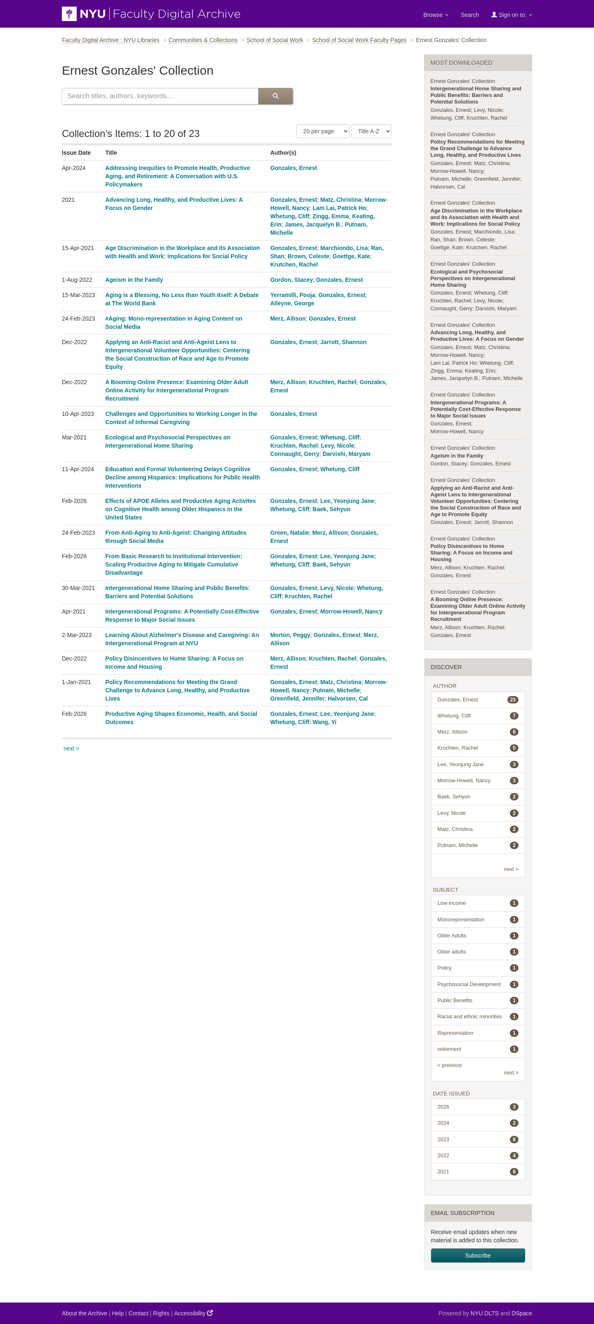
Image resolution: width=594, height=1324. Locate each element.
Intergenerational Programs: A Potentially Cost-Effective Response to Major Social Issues (476, 409)
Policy (478, 968)
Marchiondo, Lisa (344, 248)
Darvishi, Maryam (346, 454)
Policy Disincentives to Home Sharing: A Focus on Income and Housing (472, 552)
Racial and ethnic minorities (478, 1016)
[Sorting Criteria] (371, 131)
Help (118, 1313)
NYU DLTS (485, 1313)
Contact (138, 1313)
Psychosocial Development (478, 984)
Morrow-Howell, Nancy (351, 611)
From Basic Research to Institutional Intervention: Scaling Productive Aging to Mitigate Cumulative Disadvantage (173, 564)
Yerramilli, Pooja (292, 295)
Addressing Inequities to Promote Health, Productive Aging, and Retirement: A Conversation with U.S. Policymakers (177, 176)
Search (470, 15)
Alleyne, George (292, 303)
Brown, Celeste (308, 256)
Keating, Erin (480, 371)
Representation (478, 1033)
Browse (435, 15)
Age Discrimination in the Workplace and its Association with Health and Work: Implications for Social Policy (476, 217)
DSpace (522, 1313)
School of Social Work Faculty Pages (359, 40)
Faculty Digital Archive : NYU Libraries (111, 40)
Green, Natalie (289, 532)
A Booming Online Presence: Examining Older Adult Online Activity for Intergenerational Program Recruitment (176, 390)
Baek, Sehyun (332, 509)
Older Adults (478, 935)
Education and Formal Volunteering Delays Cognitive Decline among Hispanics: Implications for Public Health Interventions (182, 477)
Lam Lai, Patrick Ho (339, 208)
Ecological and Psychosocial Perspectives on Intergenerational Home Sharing (473, 278)
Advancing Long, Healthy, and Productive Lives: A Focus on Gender (477, 335)
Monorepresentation (478, 919)
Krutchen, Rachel (294, 264)
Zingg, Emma (331, 216)
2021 (478, 1171)
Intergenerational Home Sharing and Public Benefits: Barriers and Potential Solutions (476, 95)
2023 (478, 1139)
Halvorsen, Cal (348, 698)
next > (72, 748)
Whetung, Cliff (289, 216)
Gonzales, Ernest (293, 168)
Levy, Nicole (337, 445)
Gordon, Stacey (291, 279)
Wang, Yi (325, 722)
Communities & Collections (203, 40)
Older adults (478, 952)
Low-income (478, 903)
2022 (478, 1155)
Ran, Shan (443, 239)
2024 (478, 1123)
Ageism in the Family (134, 279)
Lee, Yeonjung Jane (347, 501)
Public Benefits (478, 1000)
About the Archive (84, 1313)
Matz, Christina (341, 199)
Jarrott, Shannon (344, 342)
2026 (478, 1107)
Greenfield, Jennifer (297, 698)
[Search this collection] (160, 96)
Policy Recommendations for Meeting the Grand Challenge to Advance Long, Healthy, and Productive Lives (177, 690)
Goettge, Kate (351, 256)
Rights (161, 1313)
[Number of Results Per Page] (322, 131)
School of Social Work (275, 40)
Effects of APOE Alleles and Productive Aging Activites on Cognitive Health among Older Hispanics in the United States (180, 509)
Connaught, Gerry (294, 454)
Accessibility (193, 1313)
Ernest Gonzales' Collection (463, 81)
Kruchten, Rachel (332, 382)
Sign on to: (511, 14)
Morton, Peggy (290, 635)
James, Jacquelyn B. (313, 224)
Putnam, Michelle (336, 690)
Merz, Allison (288, 318)
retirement (478, 1049)
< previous (450, 1065)
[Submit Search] (275, 96)
